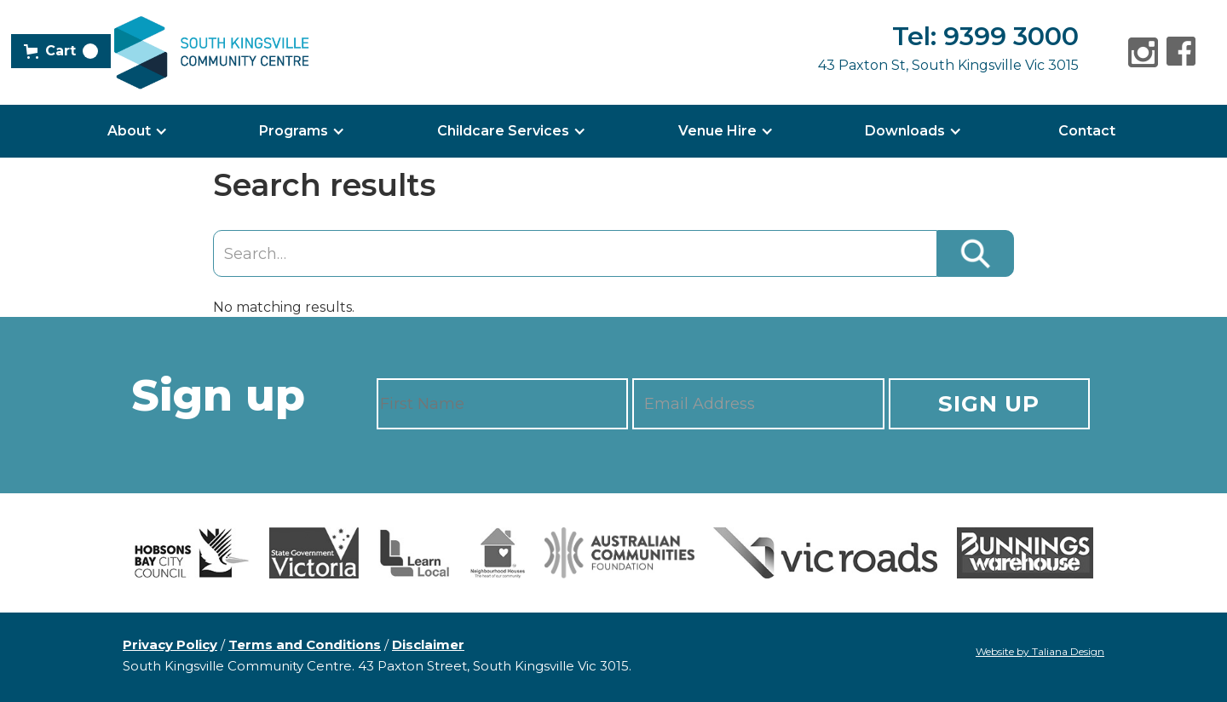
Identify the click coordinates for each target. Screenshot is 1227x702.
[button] (61, 51)
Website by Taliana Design (1040, 651)
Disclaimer (428, 644)
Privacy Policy (170, 644)
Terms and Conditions (304, 644)
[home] (211, 52)
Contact (1086, 131)
